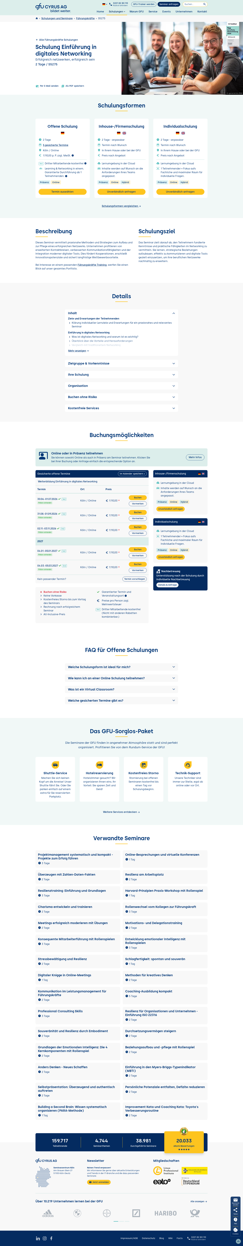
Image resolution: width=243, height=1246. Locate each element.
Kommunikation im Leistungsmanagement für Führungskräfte (72, 993)
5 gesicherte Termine (55, 145)
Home (100, 11)
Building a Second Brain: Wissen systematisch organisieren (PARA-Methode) (72, 1108)
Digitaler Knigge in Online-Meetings (64, 975)
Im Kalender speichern (131, 473)
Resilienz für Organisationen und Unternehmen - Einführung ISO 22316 (161, 1013)
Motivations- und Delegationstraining (153, 923)
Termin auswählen (62, 191)
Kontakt (202, 11)
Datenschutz (148, 1238)
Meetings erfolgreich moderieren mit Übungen (73, 923)
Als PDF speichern (72, 86)
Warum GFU (137, 11)
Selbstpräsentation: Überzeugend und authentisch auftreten (76, 1089)
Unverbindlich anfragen (121, 191)
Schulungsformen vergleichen (121, 206)
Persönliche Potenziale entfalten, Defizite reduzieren (165, 1087)
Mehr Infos (195, 457)
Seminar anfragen (168, 4)
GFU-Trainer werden (143, 4)
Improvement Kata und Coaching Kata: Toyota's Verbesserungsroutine (161, 1108)
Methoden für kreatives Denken (149, 975)
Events (166, 11)
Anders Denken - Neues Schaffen (62, 1067)
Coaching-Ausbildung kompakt (148, 991)
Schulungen (117, 11)
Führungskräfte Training (92, 264)
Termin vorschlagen (134, 579)
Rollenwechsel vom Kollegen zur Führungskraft (160, 907)
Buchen (137, 497)
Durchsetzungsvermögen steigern (150, 1031)
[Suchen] (195, 4)
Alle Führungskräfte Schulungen (56, 39)
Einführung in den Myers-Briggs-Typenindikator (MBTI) (160, 1069)
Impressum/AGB (129, 1238)
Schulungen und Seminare (57, 18)
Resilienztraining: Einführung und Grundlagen (72, 891)
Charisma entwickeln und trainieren (65, 907)
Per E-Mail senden (47, 86)
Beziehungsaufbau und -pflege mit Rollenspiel (160, 1047)
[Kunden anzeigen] (199, 1201)
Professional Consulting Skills (60, 1011)
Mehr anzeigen (79, 351)
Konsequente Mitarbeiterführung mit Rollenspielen (76, 939)
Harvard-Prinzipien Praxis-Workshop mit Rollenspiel (164, 891)
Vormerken (138, 503)
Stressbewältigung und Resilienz (62, 959)
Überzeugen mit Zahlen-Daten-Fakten (66, 874)
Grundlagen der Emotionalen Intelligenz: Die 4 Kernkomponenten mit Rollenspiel (72, 1049)
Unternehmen (184, 11)
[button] (121, 667)
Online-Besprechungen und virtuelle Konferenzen (162, 854)
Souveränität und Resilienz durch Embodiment (73, 1031)
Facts (180, 1238)
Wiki (170, 1238)
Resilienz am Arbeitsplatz (144, 874)
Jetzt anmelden (99, 1182)
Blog (161, 1238)
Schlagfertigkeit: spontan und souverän (155, 959)
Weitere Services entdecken (121, 812)
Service (153, 11)
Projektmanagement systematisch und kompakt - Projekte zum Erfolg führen (75, 856)
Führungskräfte (85, 18)
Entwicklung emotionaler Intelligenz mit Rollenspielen (155, 941)
